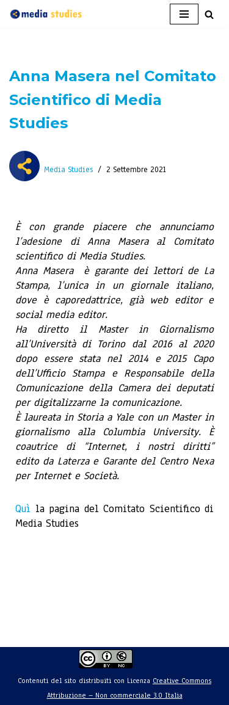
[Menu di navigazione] (184, 14)
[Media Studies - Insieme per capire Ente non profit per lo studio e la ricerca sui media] (45, 14)
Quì (23, 509)
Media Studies (68, 169)
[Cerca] (209, 14)
